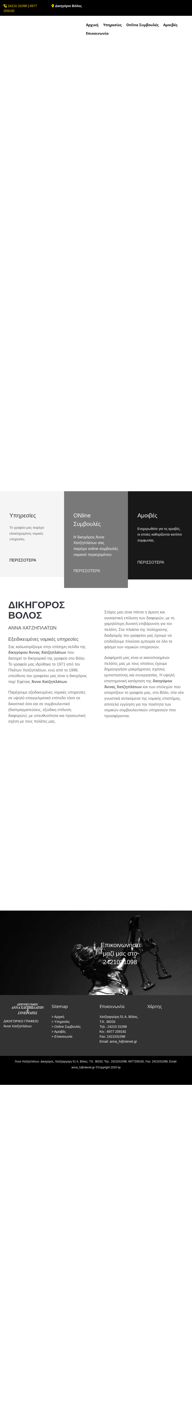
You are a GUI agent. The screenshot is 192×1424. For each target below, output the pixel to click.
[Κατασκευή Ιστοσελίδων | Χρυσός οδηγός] (7, 1080)
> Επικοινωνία (62, 1036)
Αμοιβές (170, 24)
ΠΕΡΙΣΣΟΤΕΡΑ (87, 571)
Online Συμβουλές (142, 24)
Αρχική (92, 24)
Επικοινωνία (97, 33)
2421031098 (115, 1036)
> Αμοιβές (59, 1031)
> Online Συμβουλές (66, 1026)
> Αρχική (58, 1017)
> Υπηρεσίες (61, 1022)
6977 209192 (116, 1031)
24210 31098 (17, 6)
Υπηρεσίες (112, 24)
